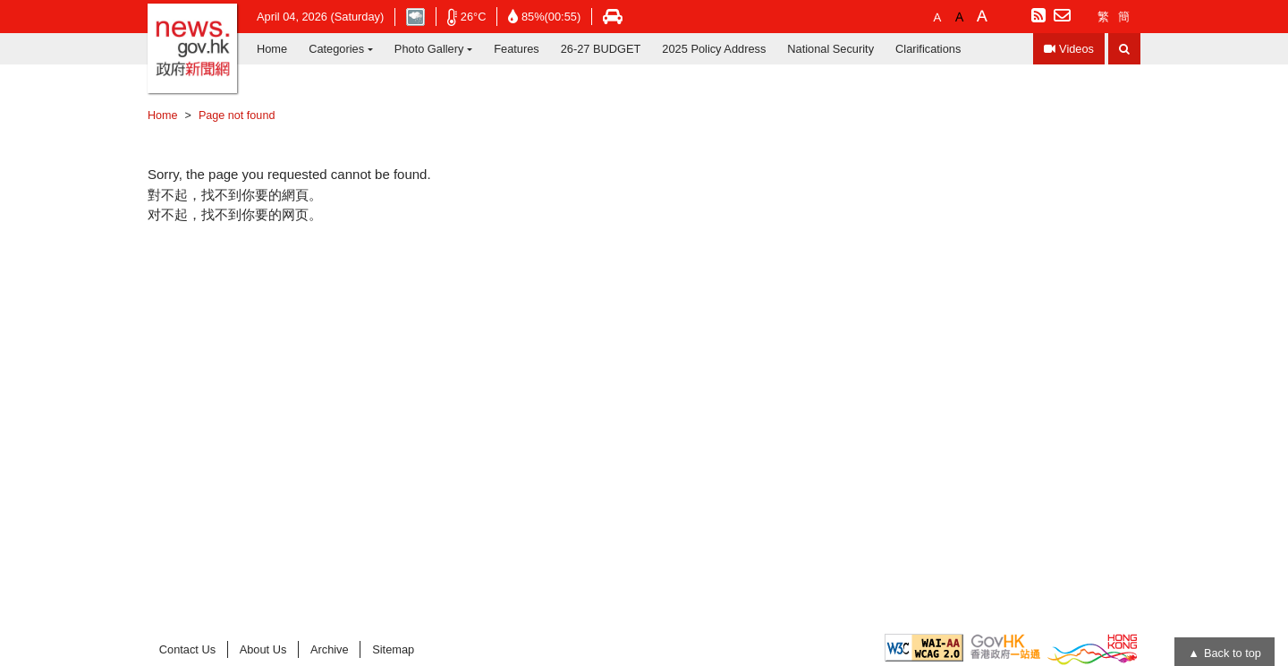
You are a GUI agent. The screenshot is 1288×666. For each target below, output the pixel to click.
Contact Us (187, 649)
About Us (263, 649)
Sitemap (393, 649)
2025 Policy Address (714, 49)
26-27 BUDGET (601, 49)
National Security (830, 49)
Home (272, 49)
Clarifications (928, 49)
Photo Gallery (429, 49)
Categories (336, 49)
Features (516, 49)
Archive (329, 649)
